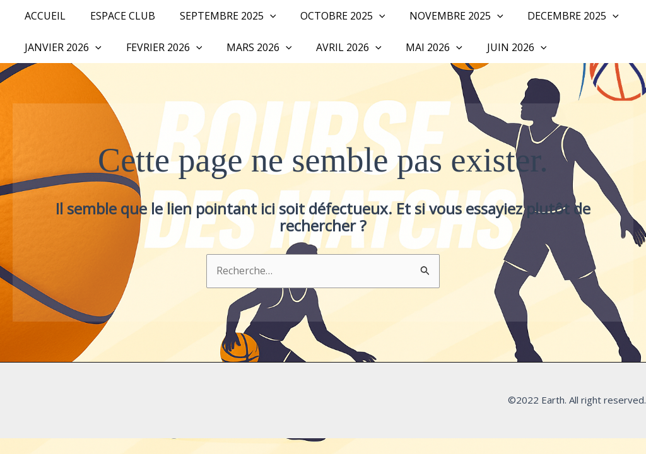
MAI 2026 (415, 47)
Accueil (43, 16)
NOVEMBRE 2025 (437, 16)
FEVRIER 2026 (158, 47)
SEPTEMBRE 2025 (217, 16)
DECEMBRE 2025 (550, 16)
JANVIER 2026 (61, 47)
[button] (259, 16)
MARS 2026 (248, 47)
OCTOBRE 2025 (328, 16)
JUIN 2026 (494, 47)
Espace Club (116, 16)
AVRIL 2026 (334, 47)
